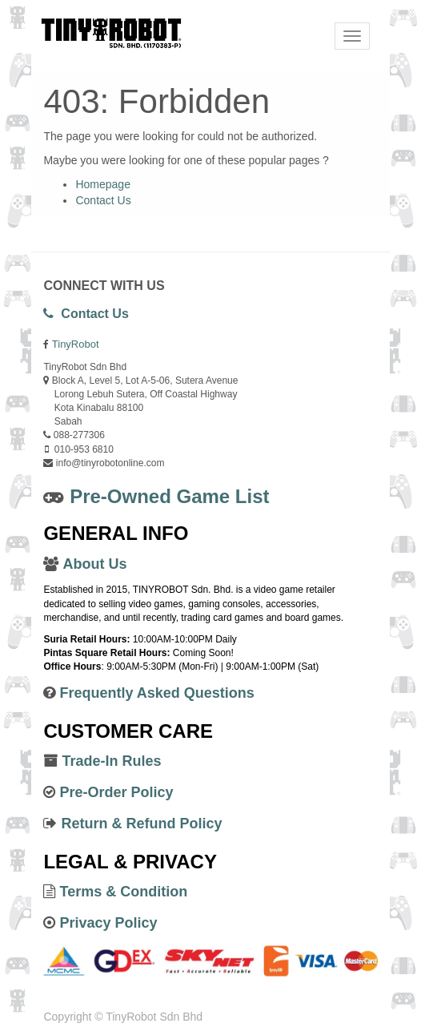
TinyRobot (75, 344)
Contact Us (102, 200)
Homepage (102, 184)
